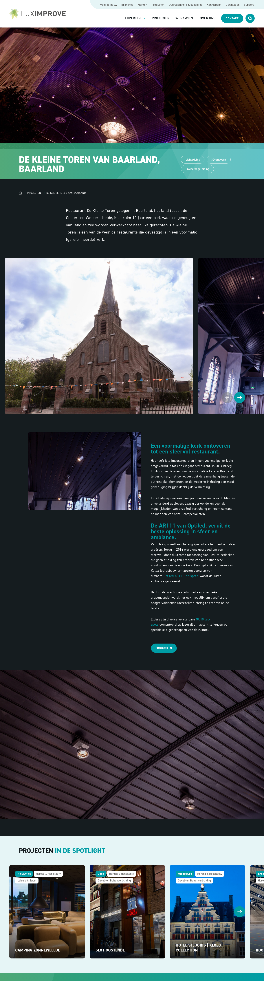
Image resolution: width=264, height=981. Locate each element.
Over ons (207, 18)
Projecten (161, 18)
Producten (158, 5)
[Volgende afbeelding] (239, 397)
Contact (232, 18)
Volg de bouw (108, 5)
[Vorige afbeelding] (227, 397)
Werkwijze (184, 18)
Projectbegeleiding (197, 169)
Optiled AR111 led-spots (181, 576)
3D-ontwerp (218, 159)
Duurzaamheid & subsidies (185, 5)
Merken (142, 5)
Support (249, 5)
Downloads (232, 5)
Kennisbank (214, 5)
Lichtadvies (193, 159)
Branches (127, 5)
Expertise (133, 18)
